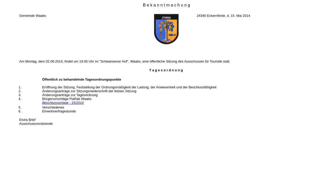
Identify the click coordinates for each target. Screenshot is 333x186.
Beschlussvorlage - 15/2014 (63, 103)
